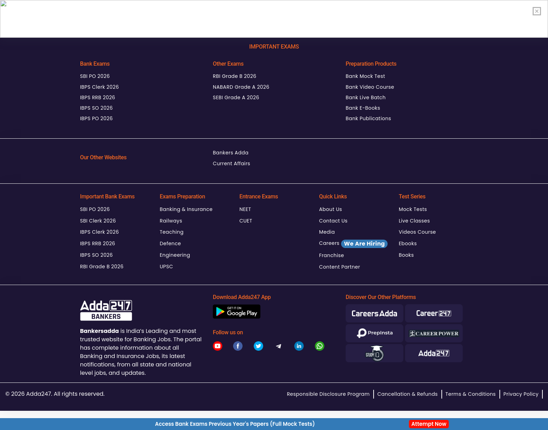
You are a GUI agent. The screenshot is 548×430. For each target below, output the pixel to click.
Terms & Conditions (471, 394)
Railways (171, 220)
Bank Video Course (370, 86)
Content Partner (339, 266)
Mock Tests (413, 209)
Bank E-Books (363, 107)
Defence (170, 243)
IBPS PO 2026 (96, 118)
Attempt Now (428, 424)
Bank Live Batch (366, 97)
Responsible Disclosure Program (328, 394)
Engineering (175, 255)
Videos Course (417, 231)
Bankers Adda (230, 152)
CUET (245, 220)
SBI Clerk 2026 (98, 220)
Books (406, 255)
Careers (353, 244)
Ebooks (408, 243)
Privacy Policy (521, 394)
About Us (330, 209)
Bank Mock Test (365, 76)
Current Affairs (231, 163)
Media (327, 231)
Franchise (331, 255)
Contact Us (333, 220)
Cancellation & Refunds (407, 394)
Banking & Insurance (186, 209)
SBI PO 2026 (95, 76)
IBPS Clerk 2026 (99, 86)
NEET (245, 209)
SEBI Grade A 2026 (236, 97)
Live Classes (414, 220)
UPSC (166, 266)
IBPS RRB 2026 (97, 97)
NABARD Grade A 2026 (241, 86)
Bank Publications (368, 118)
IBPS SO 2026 (96, 107)
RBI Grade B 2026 (235, 76)
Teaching (171, 231)
